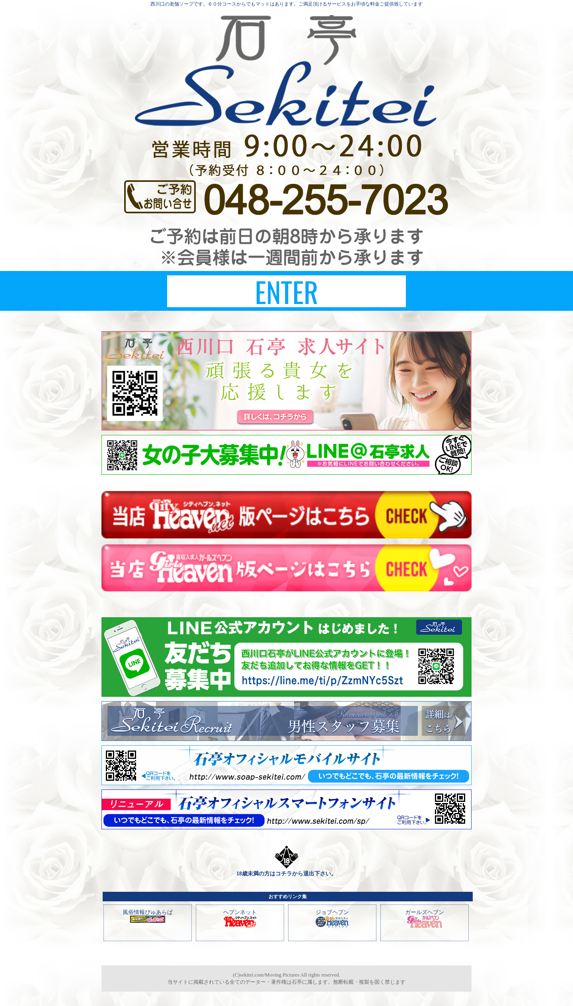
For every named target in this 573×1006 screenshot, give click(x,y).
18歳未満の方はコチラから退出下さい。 (286, 874)
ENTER (286, 291)
